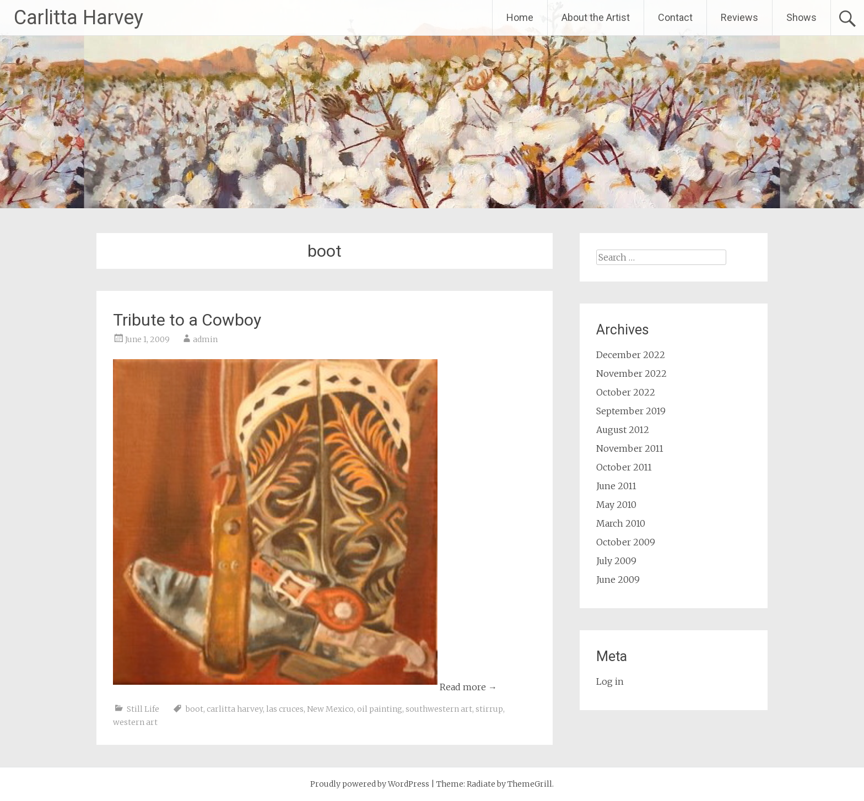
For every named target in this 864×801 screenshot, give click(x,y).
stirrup (489, 709)
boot (194, 709)
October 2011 (624, 467)
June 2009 (618, 579)
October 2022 (625, 392)
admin (205, 339)
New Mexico (330, 709)
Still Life (143, 709)
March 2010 (620, 523)
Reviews (739, 17)
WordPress (408, 784)
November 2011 (629, 448)
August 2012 (622, 429)
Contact (675, 17)
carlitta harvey (235, 709)
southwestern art (439, 709)
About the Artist (595, 17)
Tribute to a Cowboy (187, 319)
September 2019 (631, 410)
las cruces (285, 709)
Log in (610, 681)
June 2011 (616, 485)
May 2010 (616, 504)
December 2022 (630, 354)
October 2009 (625, 542)
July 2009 (616, 560)
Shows (801, 17)
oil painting (379, 709)
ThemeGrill (529, 784)
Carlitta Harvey (78, 17)
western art (135, 722)
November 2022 (631, 373)
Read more (468, 686)
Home (519, 17)
